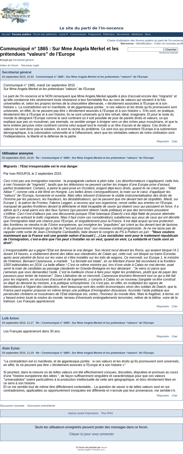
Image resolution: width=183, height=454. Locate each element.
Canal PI (63, 34)
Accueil (6, 34)
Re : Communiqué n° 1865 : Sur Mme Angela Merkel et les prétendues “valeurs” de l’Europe (95, 157)
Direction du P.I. (99, 450)
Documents (123, 34)
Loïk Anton (10, 318)
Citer (175, 141)
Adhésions (137, 34)
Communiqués (78, 34)
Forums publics (21, 34)
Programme (94, 34)
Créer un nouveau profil (168, 43)
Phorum (104, 448)
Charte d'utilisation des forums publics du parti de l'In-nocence (145, 40)
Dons (148, 34)
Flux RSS (107, 413)
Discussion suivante (12, 405)
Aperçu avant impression (83, 413)
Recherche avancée (168, 53)
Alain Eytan (11, 348)
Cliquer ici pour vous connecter (91, 434)
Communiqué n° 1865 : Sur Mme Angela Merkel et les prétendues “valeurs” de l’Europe (92, 76)
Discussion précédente (41, 405)
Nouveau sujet (30, 65)
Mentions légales (84, 450)
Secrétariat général (23, 60)
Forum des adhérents (45, 34)
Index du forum (9, 65)
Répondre (163, 141)
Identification (144, 43)
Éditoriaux (109, 34)
